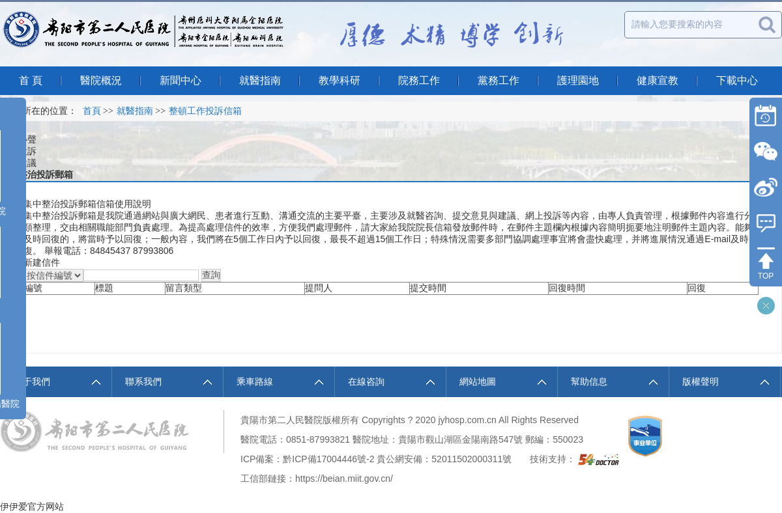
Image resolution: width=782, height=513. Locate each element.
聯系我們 (143, 381)
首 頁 (30, 80)
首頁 (92, 111)
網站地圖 (477, 381)
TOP (766, 276)
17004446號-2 (346, 459)
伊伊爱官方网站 (32, 506)
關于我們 (32, 381)
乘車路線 (255, 381)
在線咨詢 (366, 381)
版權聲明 (700, 381)
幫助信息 (589, 381)
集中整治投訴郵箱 (36, 174)
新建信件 (41, 262)
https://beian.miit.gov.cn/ (344, 478)
